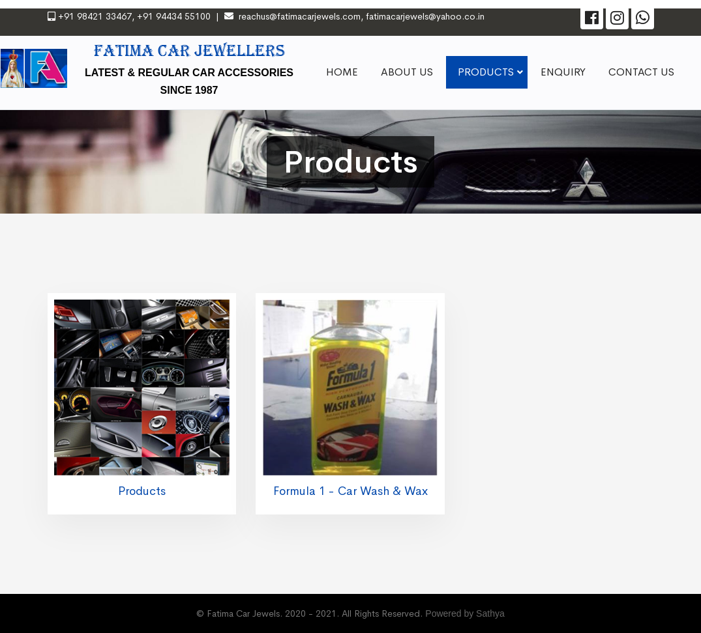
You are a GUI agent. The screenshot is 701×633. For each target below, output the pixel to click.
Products (142, 491)
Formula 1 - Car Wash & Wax (350, 491)
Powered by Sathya (464, 613)
